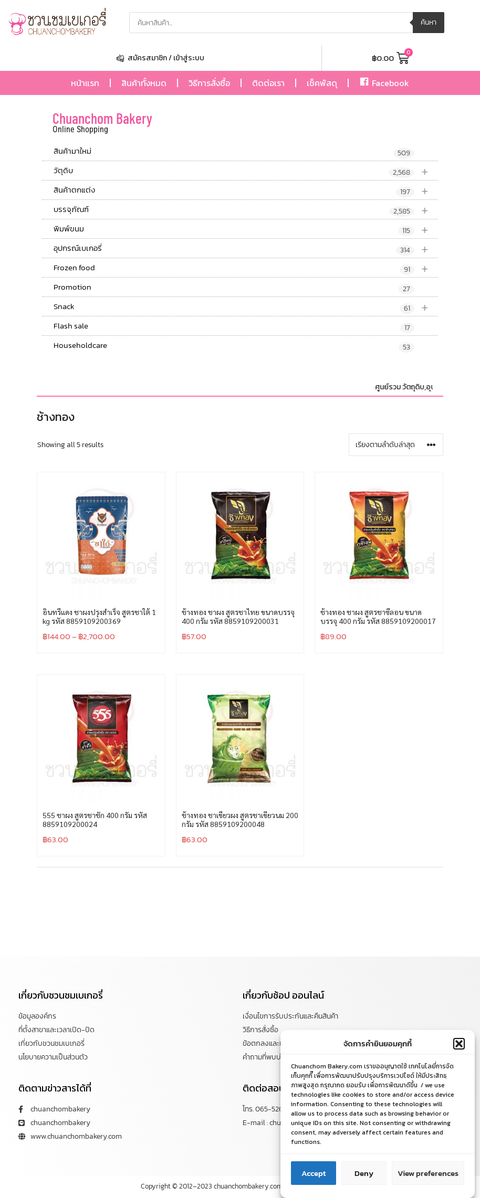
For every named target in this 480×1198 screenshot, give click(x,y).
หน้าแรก (85, 83)
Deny (363, 1181)
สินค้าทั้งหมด (143, 83)
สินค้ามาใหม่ (234, 151)
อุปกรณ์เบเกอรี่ (246, 248)
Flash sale (234, 326)
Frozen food (246, 268)
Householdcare (234, 346)
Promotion (234, 287)
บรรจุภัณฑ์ (246, 209)
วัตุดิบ (246, 171)
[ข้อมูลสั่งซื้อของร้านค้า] (396, 444)
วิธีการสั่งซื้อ (209, 83)
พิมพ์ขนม (246, 229)
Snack (246, 306)
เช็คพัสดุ (322, 83)
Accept (313, 1181)
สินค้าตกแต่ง (246, 190)
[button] (459, 1051)
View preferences (428, 1181)
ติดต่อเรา (268, 83)
